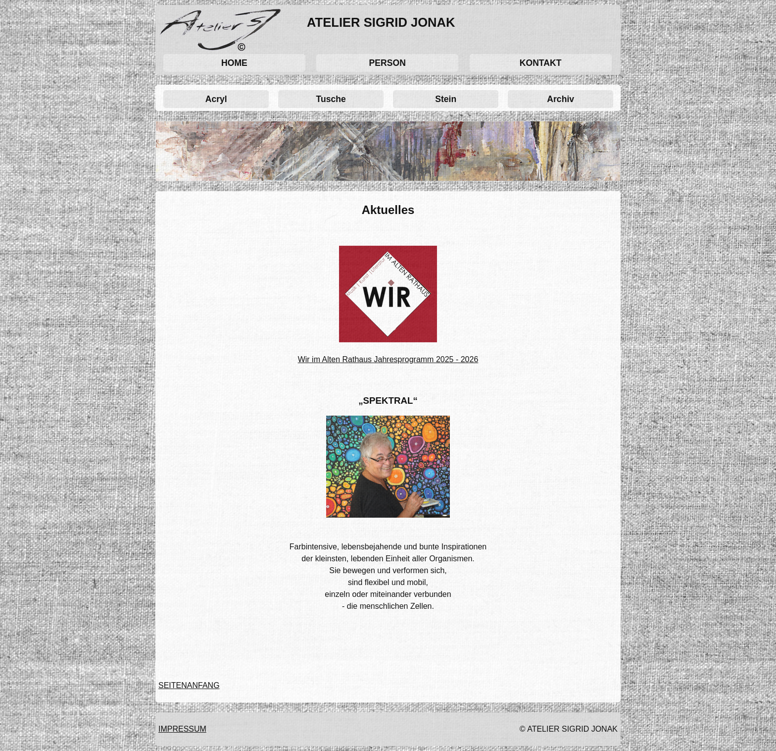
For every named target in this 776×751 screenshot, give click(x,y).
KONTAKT (541, 63)
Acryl (216, 99)
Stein (445, 99)
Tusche (331, 99)
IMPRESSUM (182, 729)
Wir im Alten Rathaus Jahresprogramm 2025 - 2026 (388, 359)
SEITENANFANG (189, 685)
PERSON (387, 63)
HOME (234, 63)
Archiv (560, 99)
